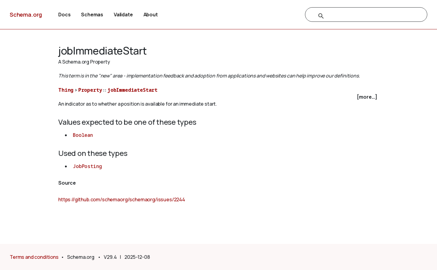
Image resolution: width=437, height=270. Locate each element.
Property (90, 90)
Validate (123, 14)
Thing (65, 90)
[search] (359, 16)
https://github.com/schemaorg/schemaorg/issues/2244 (121, 199)
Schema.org (26, 14)
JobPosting (87, 166)
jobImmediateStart (132, 90)
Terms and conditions (34, 257)
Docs (64, 14)
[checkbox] (218, 97)
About (151, 14)
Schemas (92, 14)
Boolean (83, 135)
